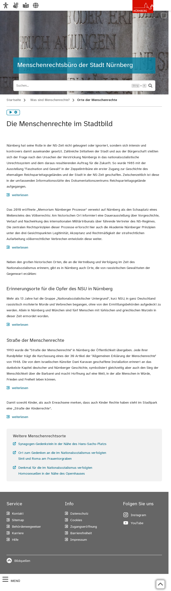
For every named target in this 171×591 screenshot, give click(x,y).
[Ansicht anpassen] (5, 5)
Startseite (14, 100)
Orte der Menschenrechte (97, 100)
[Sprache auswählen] (36, 5)
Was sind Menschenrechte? (50, 100)
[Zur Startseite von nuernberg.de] (139, 9)
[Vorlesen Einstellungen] (15, 112)
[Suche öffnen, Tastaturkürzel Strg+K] (73, 86)
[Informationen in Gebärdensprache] (15, 5)
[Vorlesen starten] (10, 112)
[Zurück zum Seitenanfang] (160, 584)
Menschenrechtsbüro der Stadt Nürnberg (75, 65)
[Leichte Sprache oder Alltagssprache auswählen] (25, 5)
